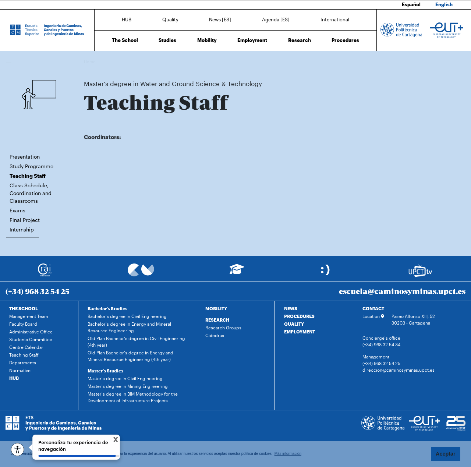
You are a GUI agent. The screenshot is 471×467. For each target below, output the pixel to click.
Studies (167, 40)
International (335, 19)
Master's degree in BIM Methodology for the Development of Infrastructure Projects (133, 397)
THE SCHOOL (23, 308)
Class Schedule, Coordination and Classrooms (31, 193)
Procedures (345, 40)
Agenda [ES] (276, 19)
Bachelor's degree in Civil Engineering (127, 316)
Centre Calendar (26, 347)
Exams (17, 210)
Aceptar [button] (446, 454)
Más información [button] (288, 454)
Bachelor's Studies (107, 308)
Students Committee (30, 339)
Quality (170, 19)
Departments (22, 362)
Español (411, 4)
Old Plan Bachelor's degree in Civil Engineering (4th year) (136, 341)
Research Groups (223, 327)
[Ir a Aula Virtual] (237, 272)
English (444, 4)
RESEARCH (217, 319)
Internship (22, 229)
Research (299, 40)
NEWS (290, 308)
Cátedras (214, 335)
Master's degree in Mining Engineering (128, 386)
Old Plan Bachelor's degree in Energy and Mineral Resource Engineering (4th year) (130, 356)
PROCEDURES (299, 316)
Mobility (207, 40)
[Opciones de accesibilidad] (17, 449)
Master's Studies (105, 370)
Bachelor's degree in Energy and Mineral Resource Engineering (129, 327)
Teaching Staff (248, 61)
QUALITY (294, 323)
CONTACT (373, 308)
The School (125, 40)
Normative (20, 370)
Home (90, 61)
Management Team (28, 316)
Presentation (25, 156)
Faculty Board (23, 323)
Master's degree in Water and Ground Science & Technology (175, 61)
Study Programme (31, 166)
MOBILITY (216, 308)
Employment (252, 40)
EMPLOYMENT (299, 331)
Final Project (25, 220)
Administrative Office (31, 331)
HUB (126, 19)
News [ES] (220, 19)
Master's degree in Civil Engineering (125, 378)
